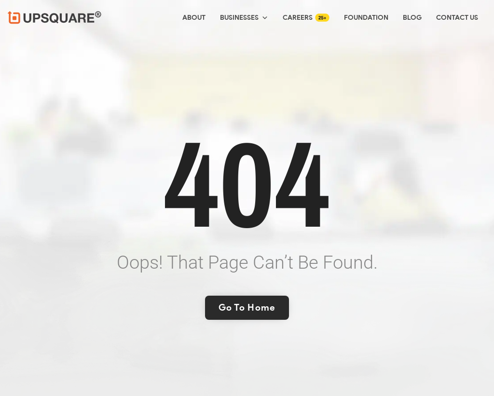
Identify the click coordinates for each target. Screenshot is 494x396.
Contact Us (457, 18)
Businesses (244, 18)
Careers (298, 18)
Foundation (366, 18)
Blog (412, 18)
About (194, 18)
